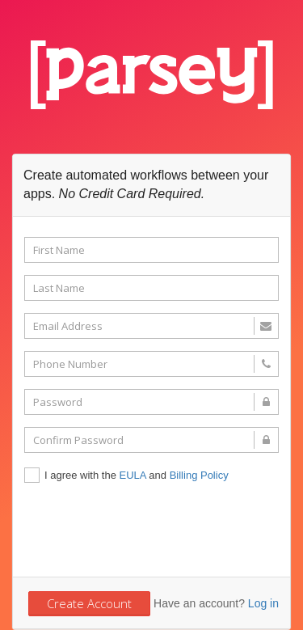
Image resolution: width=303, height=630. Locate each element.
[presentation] (147, 528)
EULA (133, 475)
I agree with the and (126, 476)
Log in (263, 603)
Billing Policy (199, 475)
